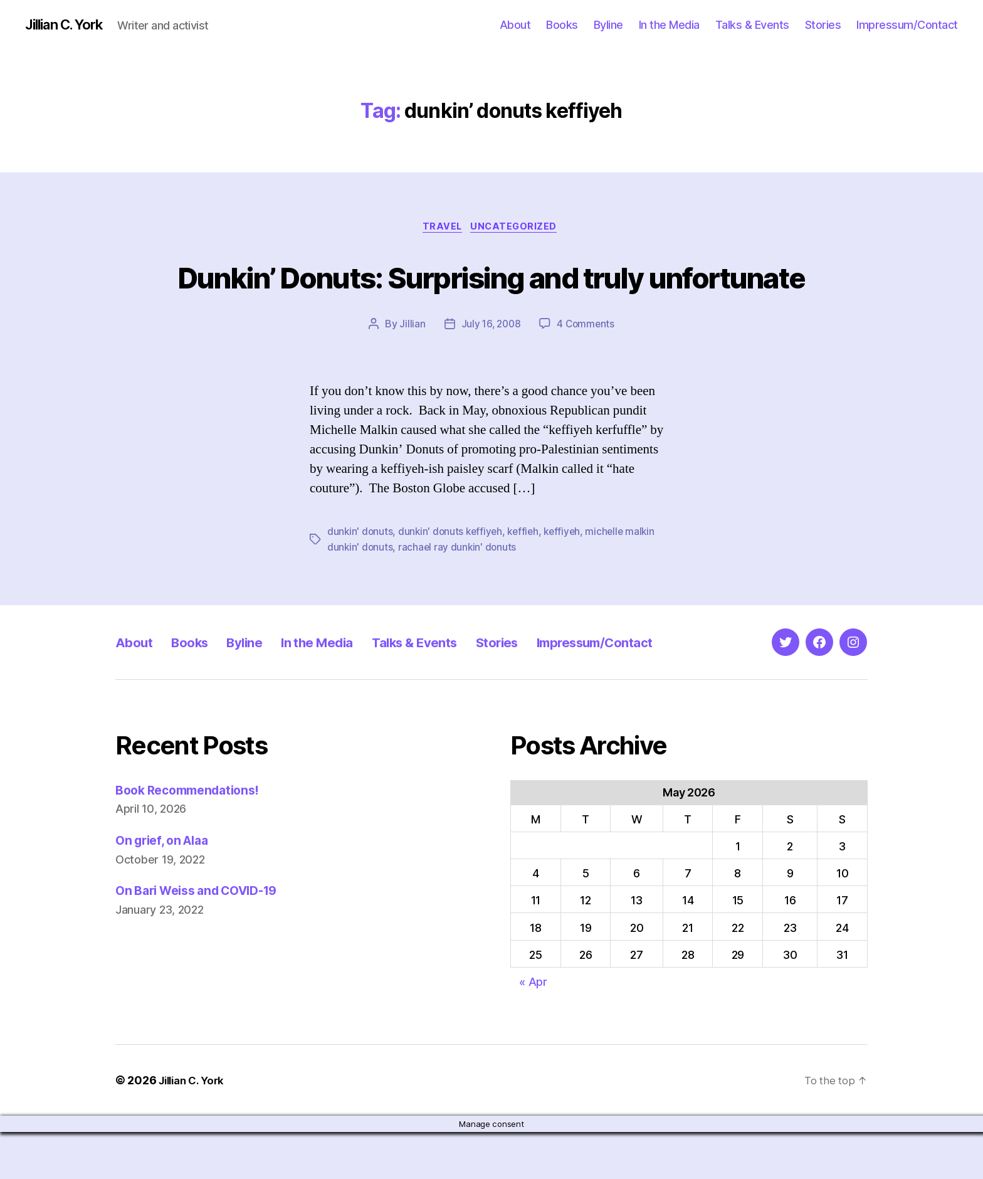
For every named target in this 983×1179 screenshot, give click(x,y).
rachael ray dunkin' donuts (459, 594)
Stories (823, 24)
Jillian (410, 372)
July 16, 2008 (490, 372)
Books (562, 24)
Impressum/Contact (907, 24)
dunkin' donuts (360, 579)
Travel (441, 229)
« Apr (533, 1028)
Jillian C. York (69, 25)
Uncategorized (518, 229)
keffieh (528, 579)
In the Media (669, 24)
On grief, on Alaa (166, 887)
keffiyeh (569, 579)
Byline (608, 24)
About (515, 24)
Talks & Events (752, 24)
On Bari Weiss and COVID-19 (205, 937)
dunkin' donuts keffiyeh (453, 579)
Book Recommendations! (193, 837)
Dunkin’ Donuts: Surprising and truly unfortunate (491, 300)
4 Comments (586, 372)
